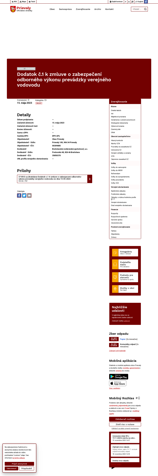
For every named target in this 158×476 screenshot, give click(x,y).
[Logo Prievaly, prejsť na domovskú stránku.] (21, 9)
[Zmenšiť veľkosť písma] (125, 1)
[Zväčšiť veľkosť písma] (132, 1)
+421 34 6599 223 (132, 458)
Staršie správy (116, 421)
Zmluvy (38, 59)
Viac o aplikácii (114, 344)
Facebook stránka (132, 463)
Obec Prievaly (65, 470)
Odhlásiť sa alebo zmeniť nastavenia (125, 385)
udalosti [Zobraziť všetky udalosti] (127, 277)
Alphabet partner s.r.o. (38, 470)
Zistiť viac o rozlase (125, 380)
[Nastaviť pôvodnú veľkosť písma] (129, 1)
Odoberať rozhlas (125, 375)
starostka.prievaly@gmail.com (137, 460)
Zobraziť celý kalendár (117, 307)
